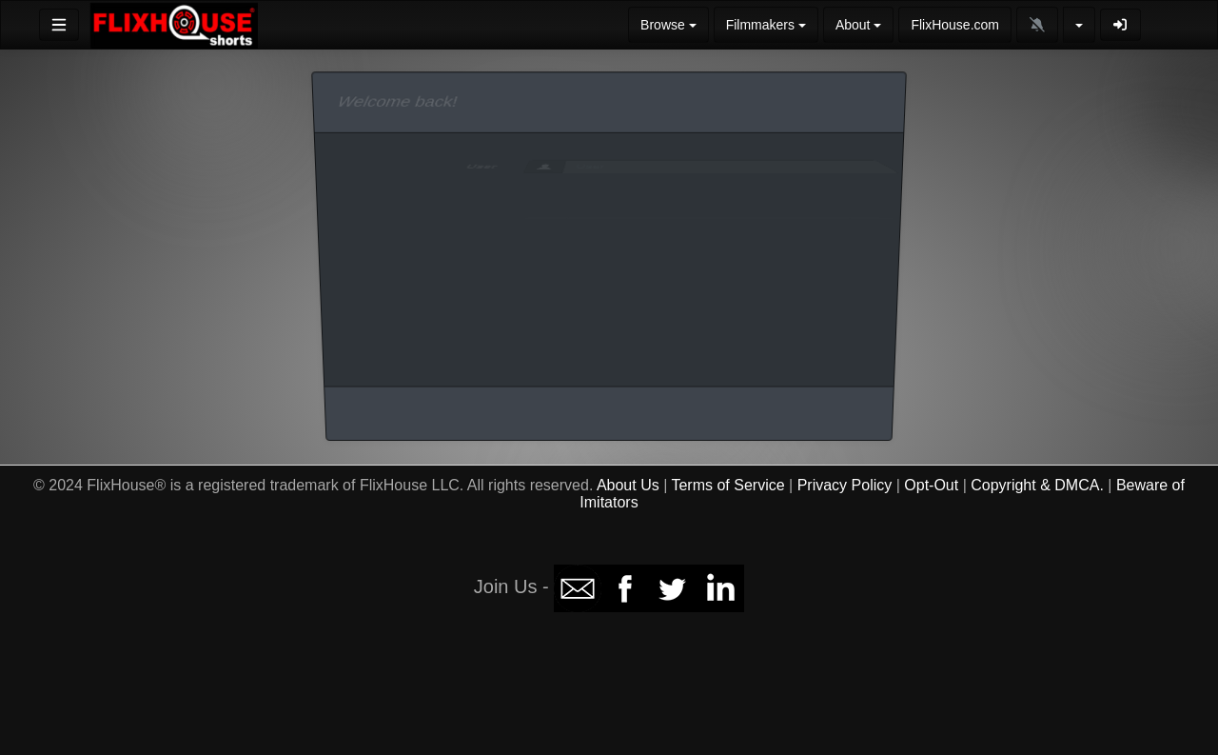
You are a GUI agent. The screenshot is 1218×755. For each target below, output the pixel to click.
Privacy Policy (845, 485)
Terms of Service (727, 485)
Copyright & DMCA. (1037, 485)
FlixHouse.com (955, 24)
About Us (628, 485)
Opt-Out (931, 485)
